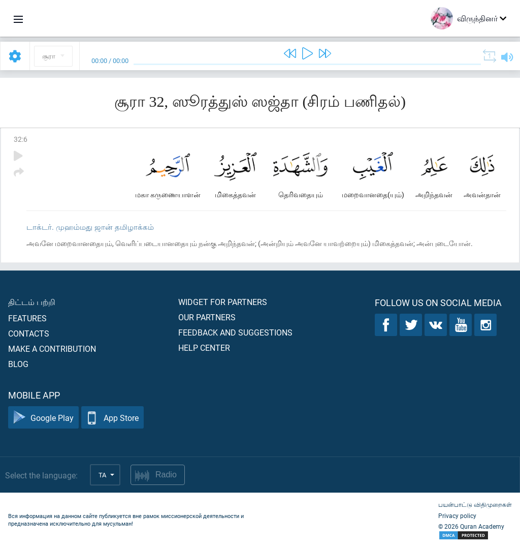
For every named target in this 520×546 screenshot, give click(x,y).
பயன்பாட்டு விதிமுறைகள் (475, 504)
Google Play (43, 418)
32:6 (20, 139)
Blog (18, 363)
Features (27, 318)
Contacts (28, 333)
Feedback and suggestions (235, 332)
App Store (112, 418)
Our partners (207, 317)
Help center (204, 347)
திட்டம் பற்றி (31, 301)
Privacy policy (457, 515)
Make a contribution (52, 348)
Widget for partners (222, 301)
